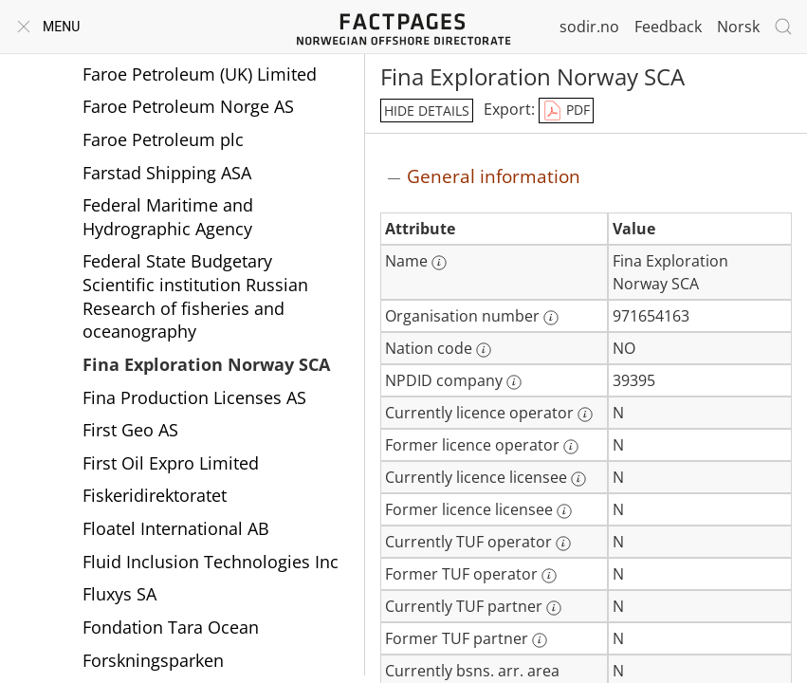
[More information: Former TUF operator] (549, 575)
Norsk (738, 26)
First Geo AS (130, 429)
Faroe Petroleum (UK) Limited (200, 74)
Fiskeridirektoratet (155, 495)
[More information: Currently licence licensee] (578, 479)
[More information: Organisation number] (551, 317)
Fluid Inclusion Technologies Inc (211, 561)
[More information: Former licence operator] (570, 446)
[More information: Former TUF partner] (539, 640)
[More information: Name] (439, 262)
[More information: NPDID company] (514, 382)
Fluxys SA (119, 593)
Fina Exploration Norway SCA (206, 364)
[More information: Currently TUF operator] (563, 543)
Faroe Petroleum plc (163, 139)
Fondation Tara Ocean (171, 627)
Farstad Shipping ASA (167, 172)
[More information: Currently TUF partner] (553, 608)
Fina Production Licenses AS (194, 397)
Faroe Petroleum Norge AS (188, 106)
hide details (426, 111)
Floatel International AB (176, 528)
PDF (566, 111)
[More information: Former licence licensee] (564, 511)
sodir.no (589, 26)
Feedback (668, 26)
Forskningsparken (153, 660)
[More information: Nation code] (483, 350)
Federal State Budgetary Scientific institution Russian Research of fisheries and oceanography (195, 295)
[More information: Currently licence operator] (585, 414)
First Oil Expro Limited (171, 463)
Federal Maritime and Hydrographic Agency (168, 217)
